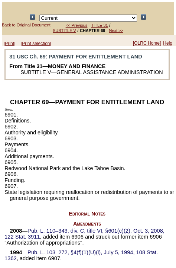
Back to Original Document (26, 25)
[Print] (9, 43)
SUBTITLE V (64, 30)
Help (167, 43)
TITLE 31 (99, 25)
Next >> (116, 30)
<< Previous (77, 25)
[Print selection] (36, 43)
